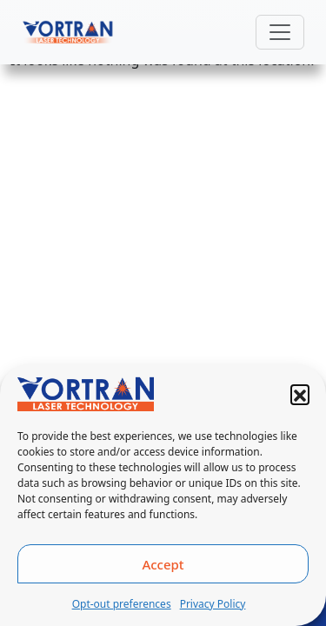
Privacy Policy (213, 603)
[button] (300, 394)
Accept (162, 564)
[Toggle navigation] (280, 32)
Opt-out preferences (121, 603)
